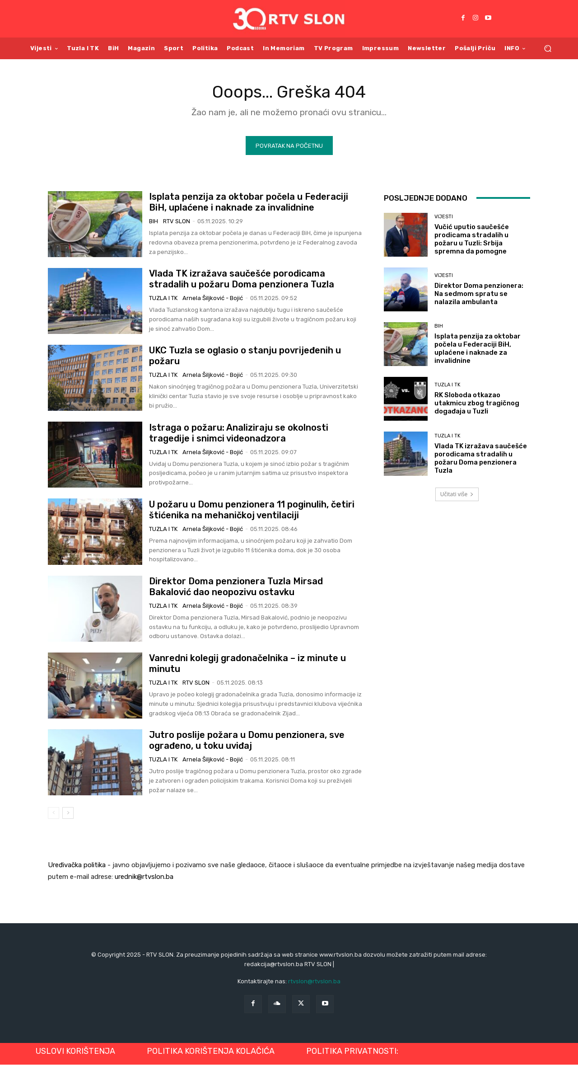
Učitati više (457, 496)
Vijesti (443, 218)
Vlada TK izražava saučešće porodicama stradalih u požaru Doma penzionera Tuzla (241, 280)
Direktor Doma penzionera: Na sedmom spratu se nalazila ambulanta (478, 295)
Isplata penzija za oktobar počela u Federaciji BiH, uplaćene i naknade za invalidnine (248, 204)
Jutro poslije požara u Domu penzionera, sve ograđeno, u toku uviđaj (247, 742)
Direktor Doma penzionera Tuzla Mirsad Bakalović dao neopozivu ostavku (236, 588)
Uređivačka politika (77, 867)
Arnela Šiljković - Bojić (212, 299)
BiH (153, 223)
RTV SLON (176, 223)
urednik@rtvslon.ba (144, 878)
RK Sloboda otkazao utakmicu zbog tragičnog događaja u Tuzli (476, 405)
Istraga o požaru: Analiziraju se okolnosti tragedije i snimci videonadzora (238, 434)
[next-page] (68, 815)
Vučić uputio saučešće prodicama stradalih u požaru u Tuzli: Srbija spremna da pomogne (471, 241)
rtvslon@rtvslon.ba (314, 983)
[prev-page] (53, 815)
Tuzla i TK (163, 300)
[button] (547, 48)
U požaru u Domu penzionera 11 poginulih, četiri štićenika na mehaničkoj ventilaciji (251, 511)
